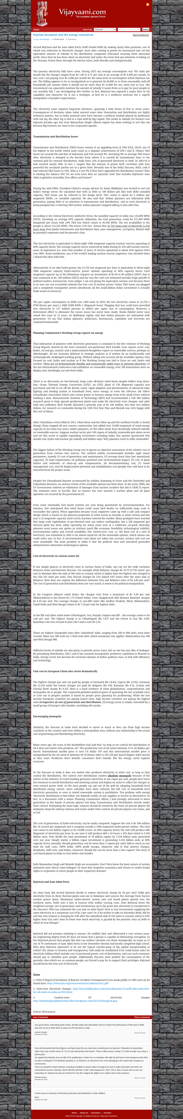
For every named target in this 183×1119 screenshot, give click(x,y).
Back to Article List (140, 35)
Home (36, 30)
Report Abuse (140, 1033)
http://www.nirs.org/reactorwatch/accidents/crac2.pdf (77, 983)
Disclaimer (95, 1113)
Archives (107, 1113)
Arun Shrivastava (42, 39)
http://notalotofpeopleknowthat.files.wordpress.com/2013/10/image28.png (75, 1000)
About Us (84, 1113)
